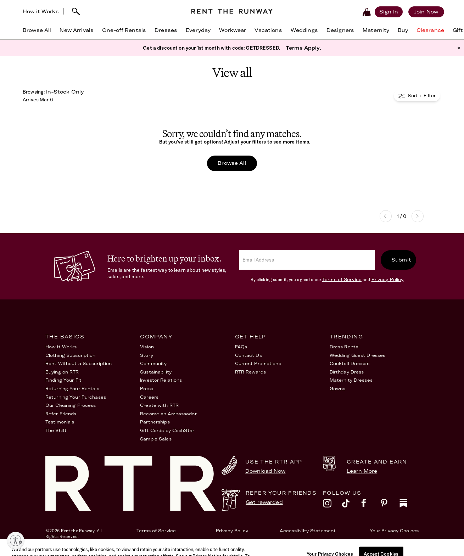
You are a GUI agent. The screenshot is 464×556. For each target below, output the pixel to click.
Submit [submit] (401, 260)
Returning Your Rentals (72, 388)
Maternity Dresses (351, 380)
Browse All (232, 163)
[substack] (409, 505)
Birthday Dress (347, 372)
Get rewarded (264, 502)
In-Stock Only (65, 92)
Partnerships (154, 422)
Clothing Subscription (70, 355)
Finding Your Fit (63, 380)
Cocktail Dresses (349, 363)
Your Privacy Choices (394, 530)
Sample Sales (155, 439)
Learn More (362, 471)
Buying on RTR (62, 372)
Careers (149, 397)
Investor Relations (161, 380)
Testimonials (59, 422)
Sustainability (156, 372)
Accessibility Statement (308, 530)
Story (146, 355)
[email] (307, 260)
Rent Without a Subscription (78, 363)
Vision (147, 346)
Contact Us (248, 355)
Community (153, 363)
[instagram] (332, 505)
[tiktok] (351, 505)
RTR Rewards (250, 372)
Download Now (265, 471)
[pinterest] (389, 505)
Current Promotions (258, 363)
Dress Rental (344, 346)
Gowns (338, 388)
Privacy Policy (387, 279)
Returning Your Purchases (75, 397)
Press (146, 388)
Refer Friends (61, 413)
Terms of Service (342, 279)
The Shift (56, 430)
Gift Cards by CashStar (167, 430)
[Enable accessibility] (15, 540)
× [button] (458, 48)
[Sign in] (389, 11)
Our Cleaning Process (70, 405)
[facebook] (370, 505)
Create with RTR (159, 405)
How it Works (41, 11)
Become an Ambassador (168, 413)
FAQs (241, 346)
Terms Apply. (303, 48)
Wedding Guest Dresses (358, 355)
